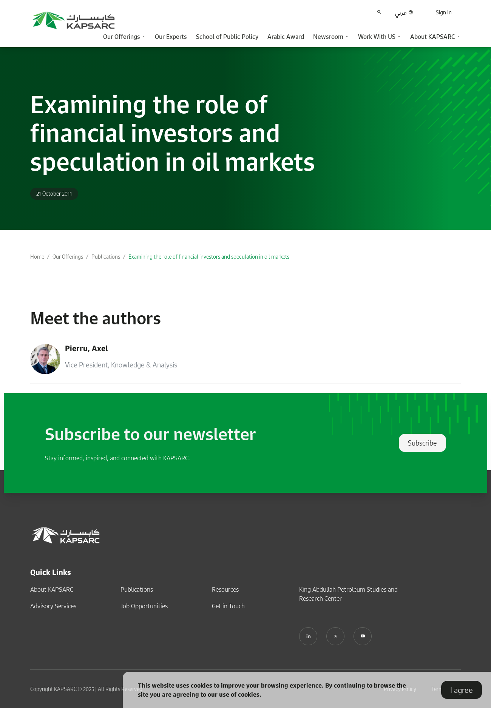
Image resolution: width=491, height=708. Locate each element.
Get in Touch (228, 606)
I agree (461, 690)
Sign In (444, 12)
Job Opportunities (144, 606)
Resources (225, 589)
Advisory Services (53, 606)
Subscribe (422, 443)
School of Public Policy (227, 36)
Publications (105, 256)
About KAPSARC (51, 589)
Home (37, 256)
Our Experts (171, 36)
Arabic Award (285, 36)
